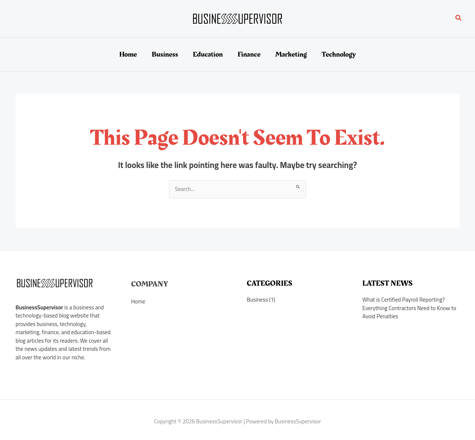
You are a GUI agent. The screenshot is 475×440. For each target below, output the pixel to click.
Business (165, 54)
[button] (458, 19)
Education (208, 54)
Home (128, 54)
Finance (249, 54)
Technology (338, 54)
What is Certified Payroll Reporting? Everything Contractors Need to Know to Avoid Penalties (410, 308)
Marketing (291, 54)
